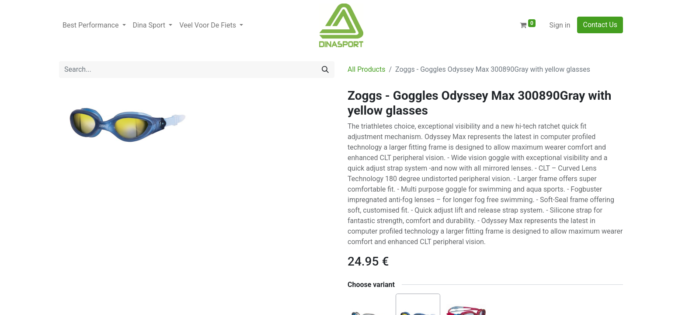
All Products (366, 69)
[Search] (325, 69)
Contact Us (600, 25)
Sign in (560, 25)
